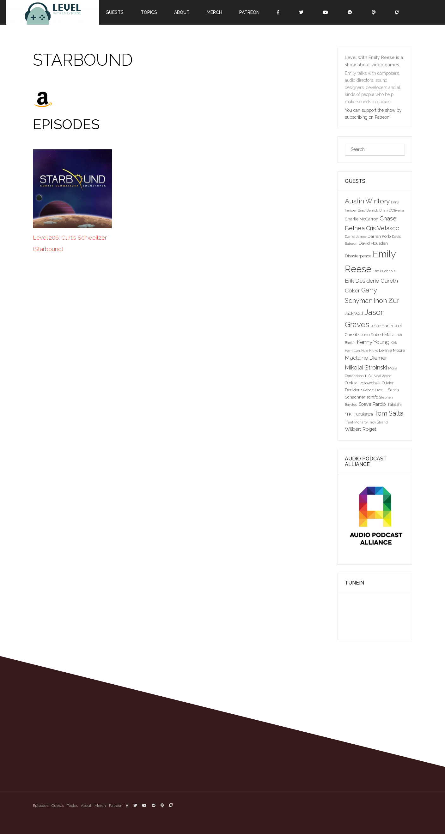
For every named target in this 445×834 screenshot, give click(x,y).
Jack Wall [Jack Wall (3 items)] (354, 313)
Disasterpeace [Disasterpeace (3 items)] (358, 255)
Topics (149, 12)
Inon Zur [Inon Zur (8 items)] (386, 300)
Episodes (40, 805)
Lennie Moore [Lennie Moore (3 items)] (392, 350)
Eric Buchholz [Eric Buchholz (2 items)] (384, 271)
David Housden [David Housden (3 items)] (373, 243)
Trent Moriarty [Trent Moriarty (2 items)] (356, 422)
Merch (214, 12)
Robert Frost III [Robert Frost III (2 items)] (375, 390)
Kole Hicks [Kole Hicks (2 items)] (369, 350)
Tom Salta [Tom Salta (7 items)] (388, 413)
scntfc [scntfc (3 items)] (372, 396)
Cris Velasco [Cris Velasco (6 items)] (382, 228)
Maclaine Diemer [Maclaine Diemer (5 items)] (366, 358)
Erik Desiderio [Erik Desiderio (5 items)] (362, 281)
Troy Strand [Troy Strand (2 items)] (378, 422)
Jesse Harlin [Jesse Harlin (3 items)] (381, 325)
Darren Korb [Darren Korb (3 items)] (379, 236)
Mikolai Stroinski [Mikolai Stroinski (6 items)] (366, 367)
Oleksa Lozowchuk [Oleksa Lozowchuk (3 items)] (363, 382)
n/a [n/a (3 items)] (368, 375)
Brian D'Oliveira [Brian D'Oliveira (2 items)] (391, 210)
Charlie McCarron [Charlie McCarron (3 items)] (361, 218)
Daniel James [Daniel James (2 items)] (355, 236)
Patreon (249, 12)
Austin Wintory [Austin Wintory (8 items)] (367, 201)
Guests (115, 12)
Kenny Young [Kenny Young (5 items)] (373, 342)
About (182, 12)
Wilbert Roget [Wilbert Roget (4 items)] (360, 429)
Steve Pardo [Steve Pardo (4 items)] (372, 404)
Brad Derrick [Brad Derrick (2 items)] (368, 210)
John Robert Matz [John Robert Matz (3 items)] (377, 334)
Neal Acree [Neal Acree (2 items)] (382, 376)
